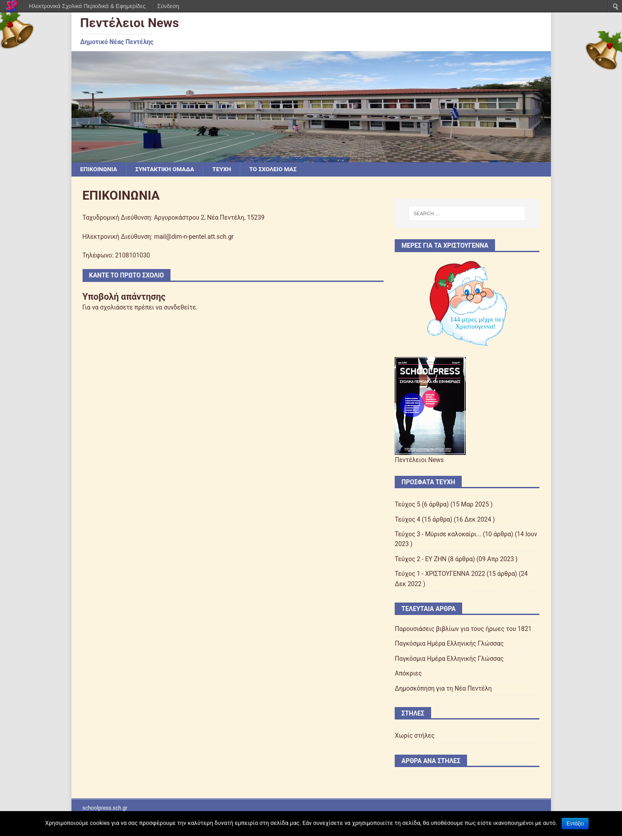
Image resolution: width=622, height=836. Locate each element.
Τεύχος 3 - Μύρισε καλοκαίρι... (438, 534)
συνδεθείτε (180, 307)
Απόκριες (408, 673)
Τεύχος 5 (407, 504)
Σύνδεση (168, 6)
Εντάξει (575, 823)
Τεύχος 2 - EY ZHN (420, 559)
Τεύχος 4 (407, 519)
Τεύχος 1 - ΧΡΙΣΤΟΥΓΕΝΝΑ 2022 (440, 574)
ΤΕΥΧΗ (226, 169)
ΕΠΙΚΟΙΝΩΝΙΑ (99, 169)
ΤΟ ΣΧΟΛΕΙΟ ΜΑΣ (280, 169)
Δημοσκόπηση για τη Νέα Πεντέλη (443, 688)
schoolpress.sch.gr (105, 808)
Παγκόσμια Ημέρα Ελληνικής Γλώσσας (449, 643)
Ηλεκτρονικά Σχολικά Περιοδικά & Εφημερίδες (87, 6)
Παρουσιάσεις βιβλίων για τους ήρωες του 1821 (463, 629)
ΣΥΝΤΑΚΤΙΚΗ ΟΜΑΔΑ (168, 169)
